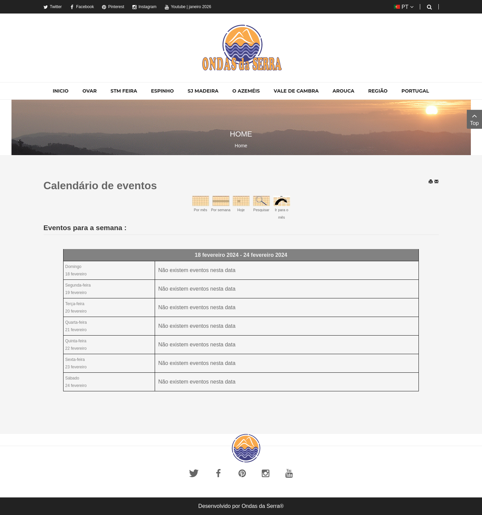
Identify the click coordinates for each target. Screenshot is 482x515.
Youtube (175, 7)
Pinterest (113, 7)
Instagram (144, 7)
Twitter (53, 7)
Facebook (82, 7)
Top (474, 119)
